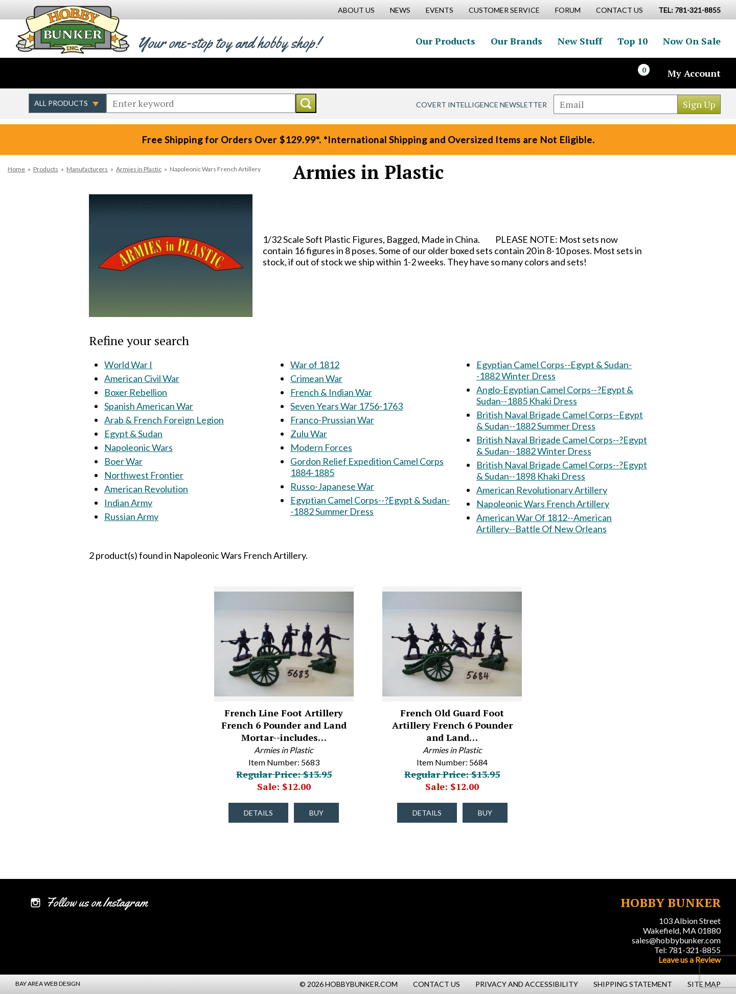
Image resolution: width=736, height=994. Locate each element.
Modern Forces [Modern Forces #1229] (321, 447)
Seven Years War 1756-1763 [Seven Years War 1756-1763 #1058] (346, 406)
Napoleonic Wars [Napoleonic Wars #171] (138, 447)
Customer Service (504, 10)
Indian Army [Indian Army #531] (128, 502)
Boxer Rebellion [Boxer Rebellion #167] (135, 392)
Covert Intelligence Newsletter (481, 104)
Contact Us (619, 10)
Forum (568, 10)
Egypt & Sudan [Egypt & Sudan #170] (133, 433)
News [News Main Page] (400, 10)
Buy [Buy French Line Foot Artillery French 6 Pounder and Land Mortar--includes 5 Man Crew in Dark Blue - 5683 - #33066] (316, 812)
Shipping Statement (632, 984)
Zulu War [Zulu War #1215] (308, 433)
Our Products (445, 41)
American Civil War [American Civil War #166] (141, 378)
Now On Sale (692, 41)
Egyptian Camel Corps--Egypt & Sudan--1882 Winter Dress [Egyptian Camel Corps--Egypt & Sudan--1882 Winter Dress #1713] (554, 370)
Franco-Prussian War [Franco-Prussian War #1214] (332, 419)
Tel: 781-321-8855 (687, 950)
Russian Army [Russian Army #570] (131, 516)
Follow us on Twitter (60, 73)
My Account (694, 73)
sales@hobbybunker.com (676, 940)
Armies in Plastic (139, 169)
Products (45, 169)
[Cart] (649, 73)
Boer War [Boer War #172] (123, 461)
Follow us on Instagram (82, 73)
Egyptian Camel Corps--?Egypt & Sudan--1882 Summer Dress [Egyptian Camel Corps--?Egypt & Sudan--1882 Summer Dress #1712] (370, 505)
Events (439, 10)
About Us (356, 10)
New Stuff (580, 41)
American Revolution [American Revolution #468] (146, 488)
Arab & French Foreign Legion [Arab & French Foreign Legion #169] (164, 419)
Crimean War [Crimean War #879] (316, 378)
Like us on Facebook (38, 73)
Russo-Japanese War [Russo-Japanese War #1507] (332, 486)
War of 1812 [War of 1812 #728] (314, 364)
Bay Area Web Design (47, 983)
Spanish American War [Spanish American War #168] (148, 406)
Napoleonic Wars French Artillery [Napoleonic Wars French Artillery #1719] (542, 503)
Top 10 (632, 41)
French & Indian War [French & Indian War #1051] (331, 392)
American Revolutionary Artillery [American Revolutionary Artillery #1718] (541, 489)
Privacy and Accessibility (526, 984)
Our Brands (516, 41)
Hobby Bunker (72, 29)
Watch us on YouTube (104, 73)
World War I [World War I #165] (128, 364)
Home (16, 169)
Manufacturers (87, 169)
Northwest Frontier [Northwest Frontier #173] (143, 475)
